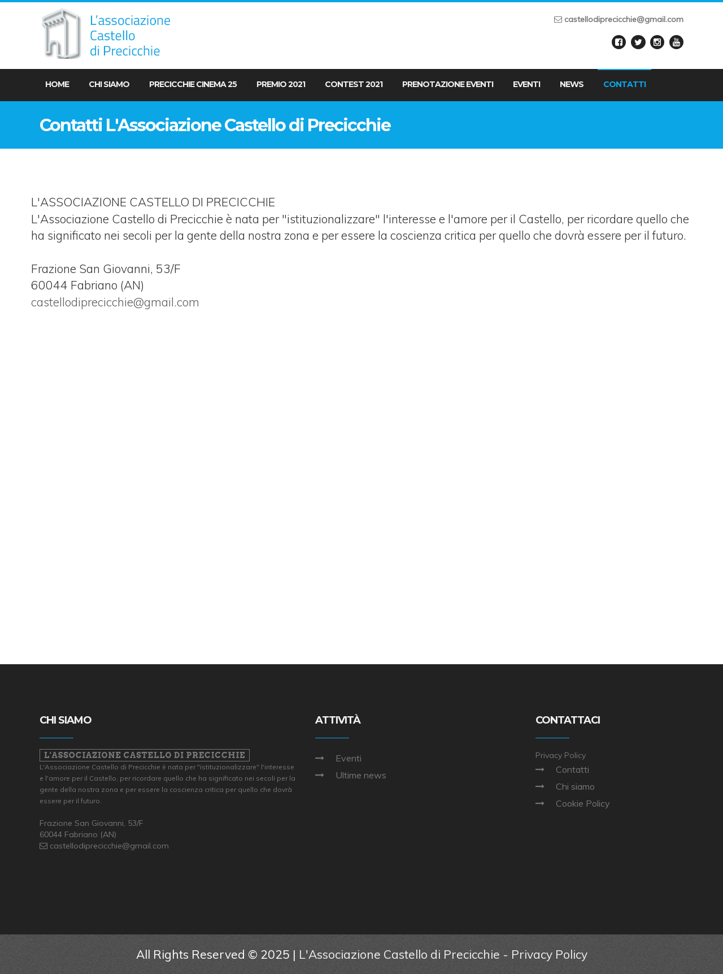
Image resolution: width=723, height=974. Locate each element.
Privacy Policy (560, 755)
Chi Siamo (109, 84)
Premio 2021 (280, 84)
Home (57, 84)
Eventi (526, 84)
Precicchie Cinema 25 (193, 84)
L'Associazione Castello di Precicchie (144, 755)
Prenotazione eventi (447, 84)
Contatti (624, 84)
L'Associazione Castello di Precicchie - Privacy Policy (443, 954)
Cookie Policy (583, 803)
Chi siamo (575, 786)
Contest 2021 (353, 84)
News (571, 84)
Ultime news (361, 775)
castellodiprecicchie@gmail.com (115, 302)
